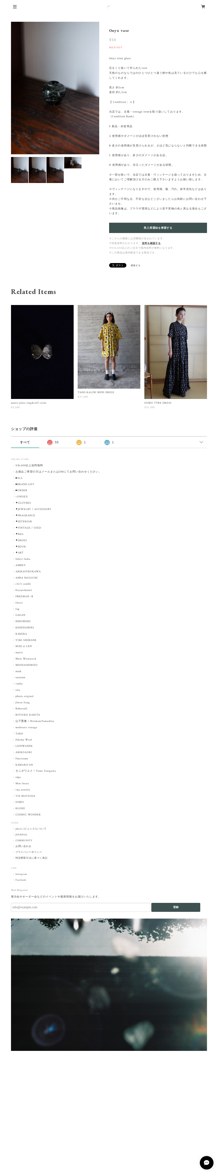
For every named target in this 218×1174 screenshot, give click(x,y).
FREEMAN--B (24, 596)
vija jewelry (22, 789)
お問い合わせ (23, 846)
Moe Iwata (22, 783)
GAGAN (20, 615)
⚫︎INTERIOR (23, 521)
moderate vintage (26, 727)
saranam (20, 677)
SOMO (19, 802)
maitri (19, 652)
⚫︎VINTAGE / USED (28, 527)
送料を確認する (151, 243)
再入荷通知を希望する (158, 227)
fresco (19, 602)
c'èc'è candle (23, 584)
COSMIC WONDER (28, 814)
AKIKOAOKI (23, 752)
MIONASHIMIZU (26, 665)
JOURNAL (21, 834)
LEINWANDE (24, 746)
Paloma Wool (23, 739)
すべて (25, 442)
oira (17, 690)
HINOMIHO (23, 621)
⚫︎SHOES (21, 540)
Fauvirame (22, 758)
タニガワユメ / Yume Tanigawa (35, 771)
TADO (19, 733)
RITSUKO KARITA (27, 715)
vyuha (19, 683)
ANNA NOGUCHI (26, 577)
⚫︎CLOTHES (23, 503)
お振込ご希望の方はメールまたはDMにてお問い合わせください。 (58, 471)
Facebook (20, 880)
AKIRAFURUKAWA (28, 571)
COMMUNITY (24, 840)
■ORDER (21, 490)
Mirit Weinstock (25, 658)
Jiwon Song (22, 702)
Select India (23, 559)
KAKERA (21, 634)
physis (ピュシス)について (31, 828)
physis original (24, 696)
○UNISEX (21, 496)
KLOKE (20, 808)
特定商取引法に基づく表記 (31, 858)
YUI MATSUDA (25, 796)
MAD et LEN (23, 646)
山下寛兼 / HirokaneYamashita (34, 721)
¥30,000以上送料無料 (29, 465)
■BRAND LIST (25, 484)
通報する (136, 265)
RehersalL (21, 708)
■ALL (19, 478)
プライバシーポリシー (28, 852)
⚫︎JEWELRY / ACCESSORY (33, 509)
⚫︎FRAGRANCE (25, 515)
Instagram (21, 874)
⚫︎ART (19, 552)
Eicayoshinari (23, 590)
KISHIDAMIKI (24, 627)
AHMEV (20, 565)
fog (17, 609)
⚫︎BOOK (20, 546)
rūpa (18, 777)
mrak (18, 671)
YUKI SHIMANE (26, 640)
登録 (175, 907)
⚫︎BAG (19, 534)
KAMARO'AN (24, 765)
